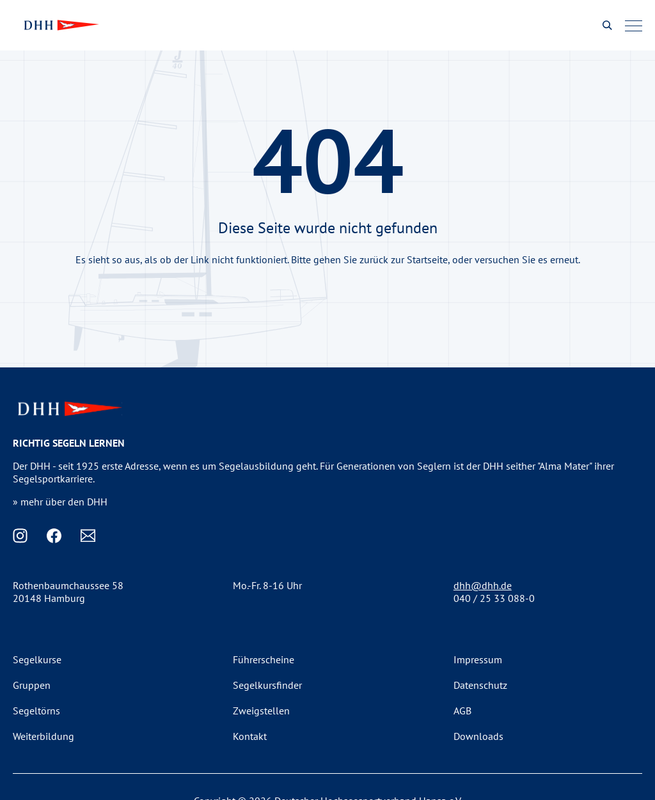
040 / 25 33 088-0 (494, 598)
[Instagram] (20, 535)
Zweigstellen (261, 710)
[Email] (88, 535)
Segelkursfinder (267, 685)
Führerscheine (263, 659)
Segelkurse (37, 659)
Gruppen (32, 685)
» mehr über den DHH (60, 501)
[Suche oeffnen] (607, 25)
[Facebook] (54, 535)
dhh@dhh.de (483, 585)
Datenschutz (480, 685)
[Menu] (633, 25)
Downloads (478, 736)
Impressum (478, 659)
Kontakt (250, 736)
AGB (462, 710)
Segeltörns (36, 710)
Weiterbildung (43, 736)
